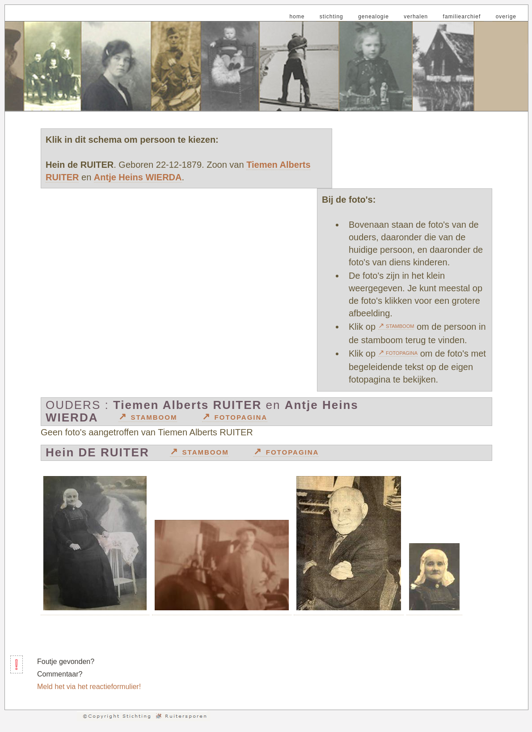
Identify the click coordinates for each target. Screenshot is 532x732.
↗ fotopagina (398, 352)
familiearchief (462, 16)
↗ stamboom (396, 325)
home (296, 16)
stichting (331, 16)
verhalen (416, 16)
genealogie (373, 16)
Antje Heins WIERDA (138, 177)
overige (506, 16)
